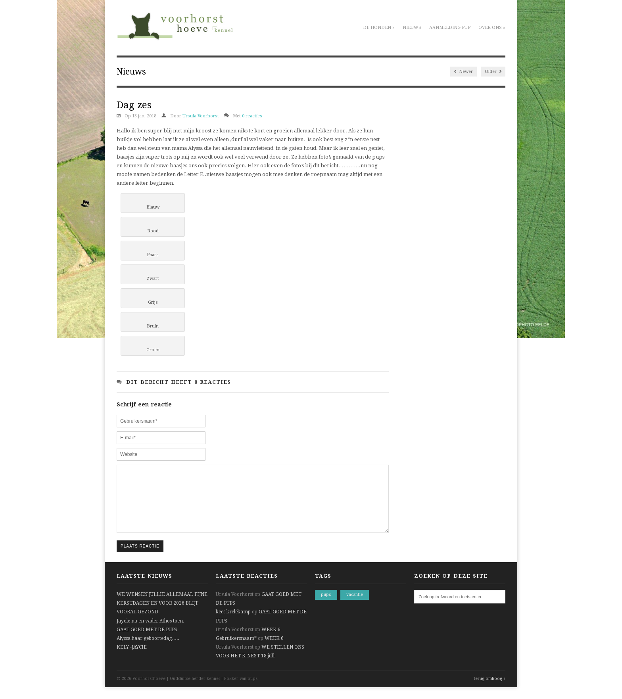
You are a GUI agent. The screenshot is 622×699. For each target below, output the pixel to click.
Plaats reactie (140, 558)
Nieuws (412, 27)
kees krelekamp (233, 623)
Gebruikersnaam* (236, 650)
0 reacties (252, 116)
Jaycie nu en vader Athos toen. (150, 633)
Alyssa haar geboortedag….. (148, 650)
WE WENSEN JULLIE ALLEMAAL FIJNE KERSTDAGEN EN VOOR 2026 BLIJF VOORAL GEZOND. (162, 614)
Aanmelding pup (449, 27)
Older (493, 72)
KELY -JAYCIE (132, 659)
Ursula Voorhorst (200, 116)
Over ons (491, 27)
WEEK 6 (270, 641)
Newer (463, 72)
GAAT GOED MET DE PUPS (147, 641)
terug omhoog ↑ (489, 690)
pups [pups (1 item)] (326, 606)
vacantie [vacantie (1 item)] (354, 606)
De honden (379, 27)
